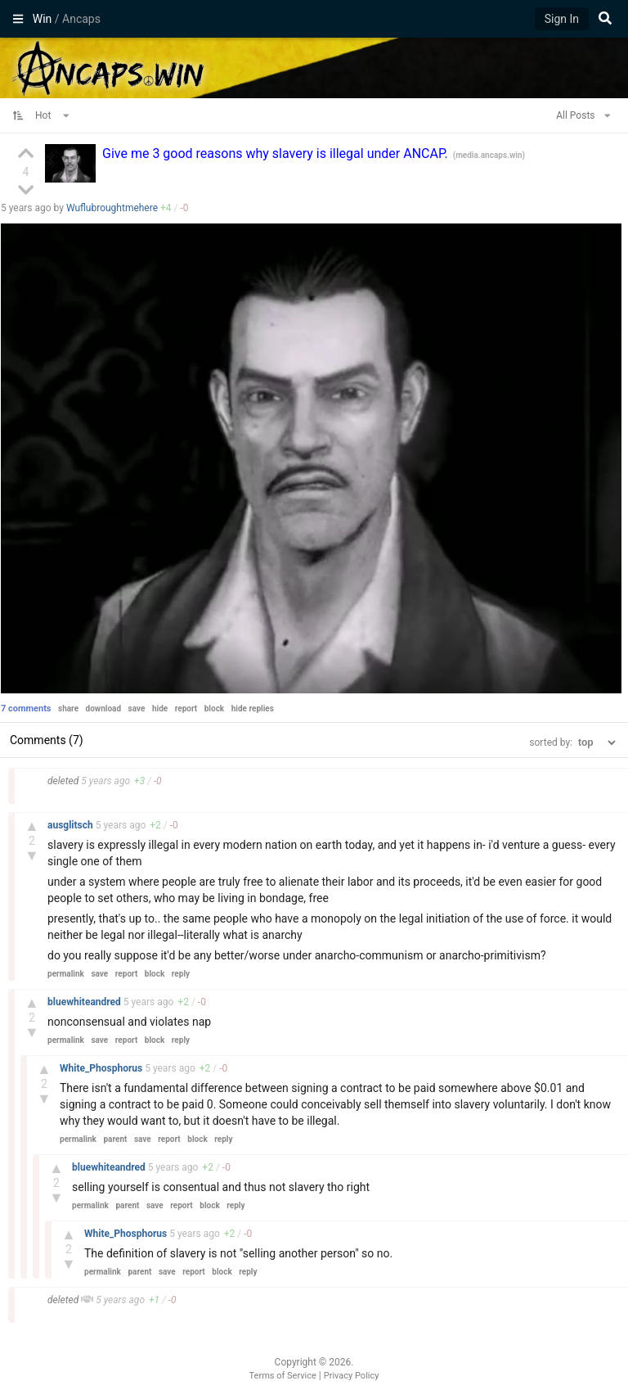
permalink (65, 973)
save (137, 708)
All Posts (583, 115)
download (104, 708)
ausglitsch (71, 825)
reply (181, 973)
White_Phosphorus (102, 1068)
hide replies (252, 708)
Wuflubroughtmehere (112, 208)
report (186, 708)
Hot (52, 115)
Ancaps (314, 66)
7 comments (26, 708)
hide (160, 708)
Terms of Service (282, 1375)
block (214, 708)
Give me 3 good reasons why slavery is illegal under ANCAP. (276, 153)
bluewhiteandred (85, 1002)
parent (115, 1139)
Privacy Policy (351, 1375)
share (68, 708)
